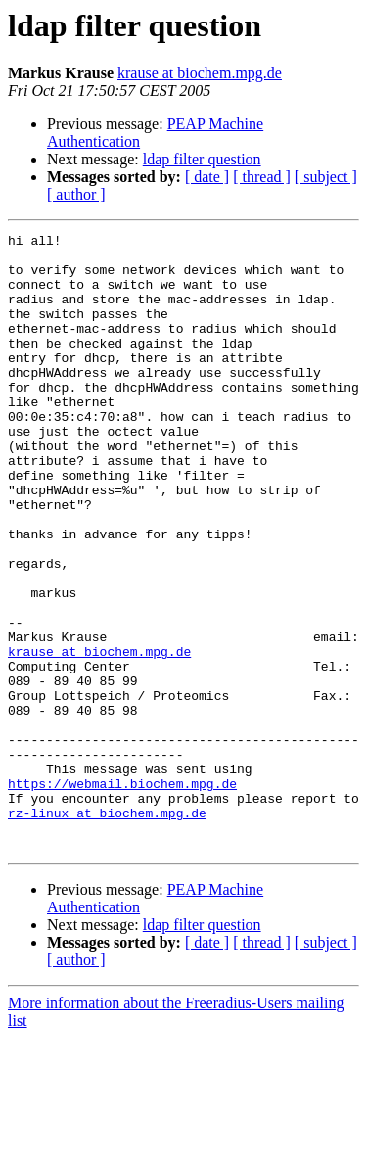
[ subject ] (326, 176)
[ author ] (76, 194)
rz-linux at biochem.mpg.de (107, 930)
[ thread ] (262, 176)
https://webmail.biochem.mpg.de (122, 895)
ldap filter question (202, 159)
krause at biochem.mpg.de (199, 73)
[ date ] (207, 176)
